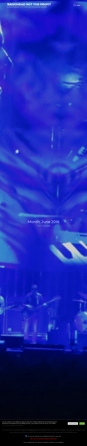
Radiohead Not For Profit (29, 4)
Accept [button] (82, 423)
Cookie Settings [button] (73, 423)
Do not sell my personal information (12, 425)
